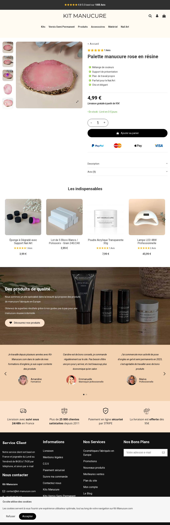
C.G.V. (46, 463)
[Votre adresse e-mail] (141, 452)
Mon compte (90, 487)
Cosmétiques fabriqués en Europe (98, 452)
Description (128, 163)
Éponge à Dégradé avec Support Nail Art (23, 241)
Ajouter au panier (127, 133)
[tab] (128, 164)
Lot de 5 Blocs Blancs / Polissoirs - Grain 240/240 (64, 241)
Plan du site (90, 480)
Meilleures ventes (93, 474)
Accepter (27, 516)
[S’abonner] (163, 452)
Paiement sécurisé (54, 470)
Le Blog (87, 493)
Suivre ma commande (55, 476)
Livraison (48, 450)
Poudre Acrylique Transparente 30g (105, 241)
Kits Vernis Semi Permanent (59, 496)
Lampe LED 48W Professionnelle (147, 241)
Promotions (90, 461)
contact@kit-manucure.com (21, 491)
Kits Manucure (51, 489)
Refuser (10, 516)
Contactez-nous (52, 483)
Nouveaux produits (94, 467)
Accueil (94, 43)
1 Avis (99, 50)
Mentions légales (53, 457)
